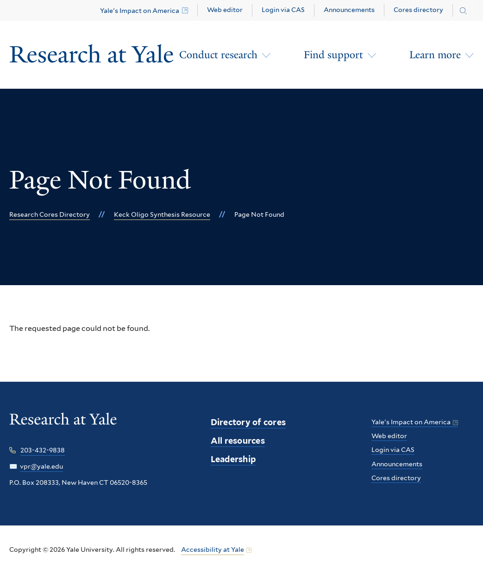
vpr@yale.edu (41, 466)
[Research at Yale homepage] (63, 425)
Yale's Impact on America (139, 10)
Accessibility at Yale (212, 549)
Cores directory (418, 9)
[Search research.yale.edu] (463, 11)
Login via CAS (283, 9)
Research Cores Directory (49, 214)
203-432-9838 (42, 450)
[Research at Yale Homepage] (91, 55)
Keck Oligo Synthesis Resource (162, 214)
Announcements (349, 9)
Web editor (225, 9)
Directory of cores (248, 422)
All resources (238, 441)
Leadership (233, 459)
